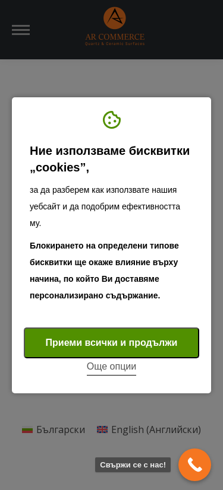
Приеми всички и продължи (112, 343)
